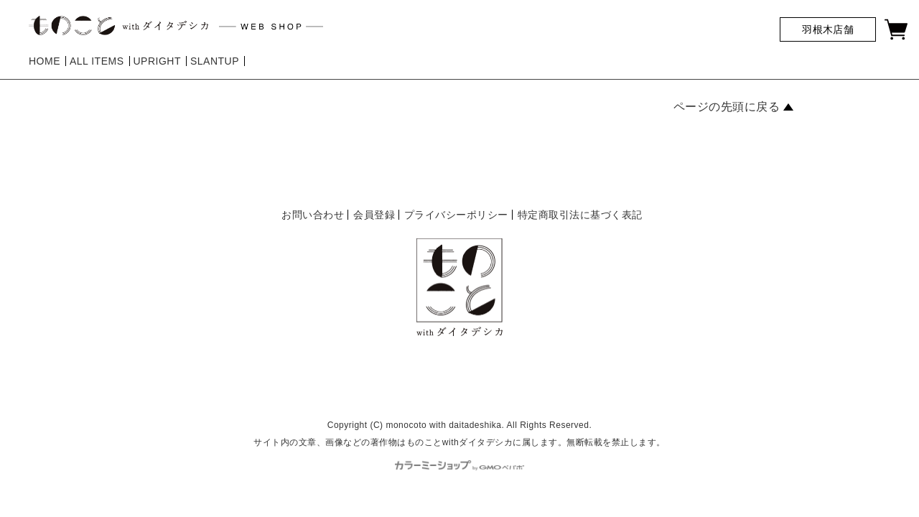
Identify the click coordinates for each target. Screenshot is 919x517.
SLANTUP (214, 61)
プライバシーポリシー (456, 214)
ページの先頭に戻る (726, 107)
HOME (44, 61)
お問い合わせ (312, 214)
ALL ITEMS (97, 61)
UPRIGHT (157, 61)
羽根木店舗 (828, 29)
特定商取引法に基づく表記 (580, 214)
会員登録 (374, 214)
